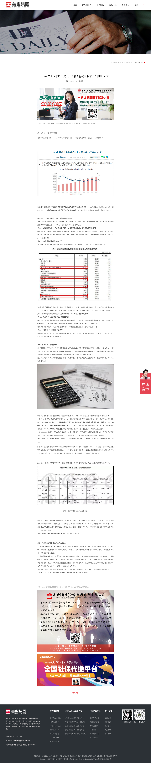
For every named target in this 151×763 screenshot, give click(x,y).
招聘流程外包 (54, 722)
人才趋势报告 (94, 738)
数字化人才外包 (55, 718)
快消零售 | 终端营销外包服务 (74, 718)
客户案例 (108, 726)
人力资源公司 (54, 756)
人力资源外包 (97, 756)
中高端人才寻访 (55, 726)
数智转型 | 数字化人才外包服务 (75, 722)
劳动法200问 (94, 726)
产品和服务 (86, 5)
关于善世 (125, 5)
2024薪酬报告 (94, 734)
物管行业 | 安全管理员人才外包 (75, 734)
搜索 (136, 5)
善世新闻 (108, 722)
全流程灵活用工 (55, 730)
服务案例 (100, 5)
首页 (75, 5)
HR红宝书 (93, 730)
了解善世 (108, 718)
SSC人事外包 (54, 738)
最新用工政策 (94, 718)
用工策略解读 (94, 722)
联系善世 (108, 734)
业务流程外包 (54, 741)
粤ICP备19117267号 (104, 759)
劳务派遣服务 (54, 734)
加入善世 (108, 730)
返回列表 (75, 693)
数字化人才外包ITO (110, 756)
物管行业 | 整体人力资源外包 (74, 730)
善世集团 (45, 756)
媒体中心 (113, 5)
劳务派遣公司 (64, 756)
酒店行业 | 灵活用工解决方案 (74, 726)
